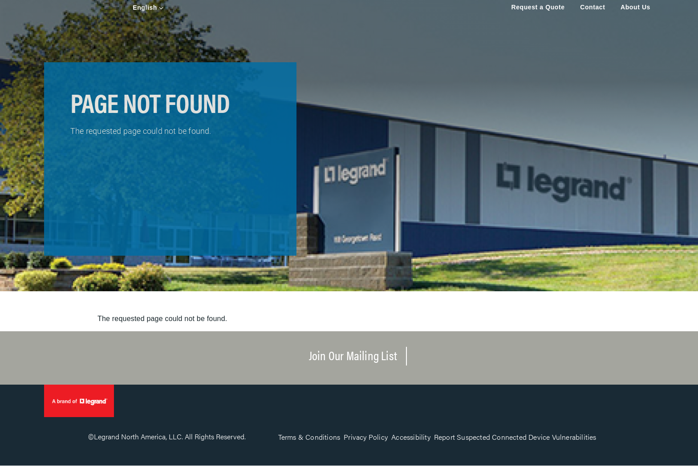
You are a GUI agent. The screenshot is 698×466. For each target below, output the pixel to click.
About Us (635, 7)
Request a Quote (537, 7)
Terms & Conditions (309, 437)
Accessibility (410, 437)
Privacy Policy (366, 437)
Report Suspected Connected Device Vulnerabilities (515, 437)
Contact (592, 7)
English (145, 7)
